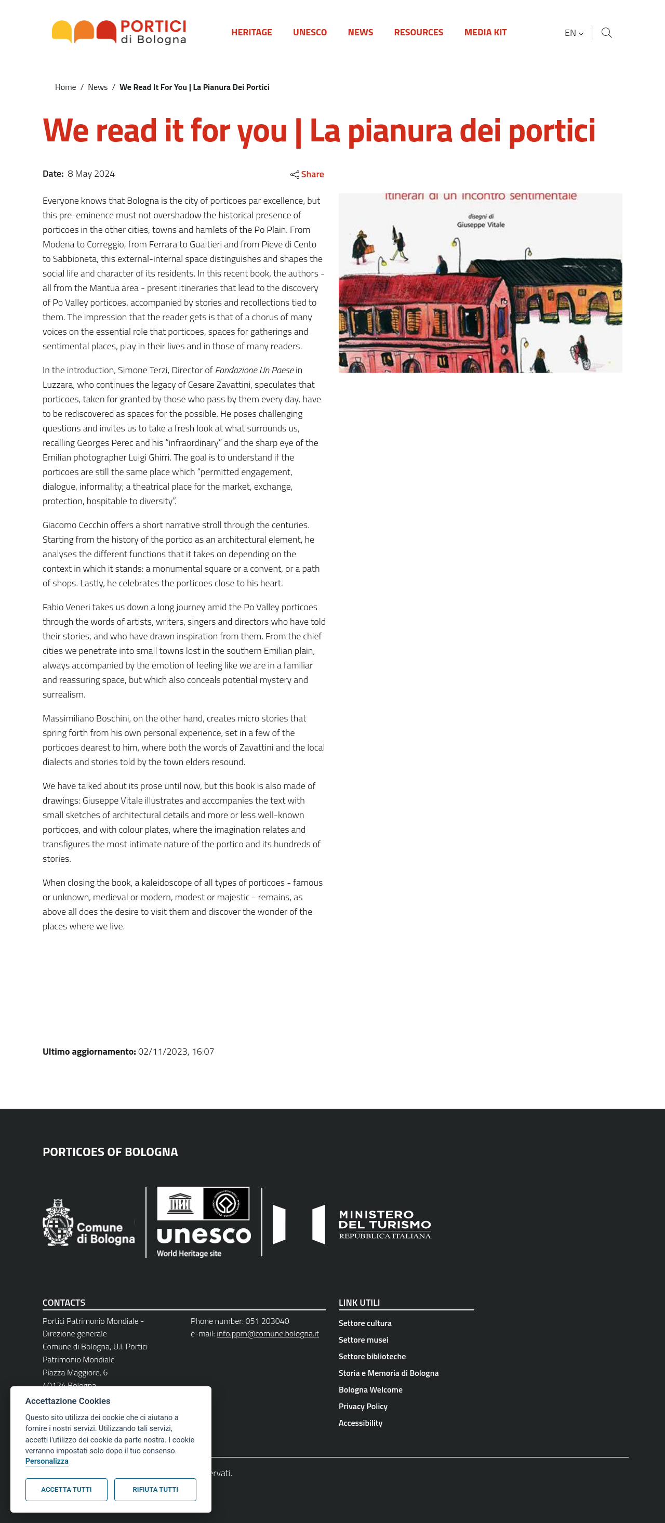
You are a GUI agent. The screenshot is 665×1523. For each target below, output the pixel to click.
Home (65, 87)
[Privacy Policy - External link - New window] (406, 1406)
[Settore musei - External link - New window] (406, 1339)
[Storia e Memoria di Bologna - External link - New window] (406, 1372)
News (98, 87)
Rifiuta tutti (155, 1489)
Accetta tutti (66, 1489)
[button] (576, 32)
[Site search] (607, 33)
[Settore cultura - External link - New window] (406, 1323)
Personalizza (47, 1461)
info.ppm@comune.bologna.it (268, 1333)
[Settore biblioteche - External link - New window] (406, 1356)
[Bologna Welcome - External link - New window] (406, 1389)
